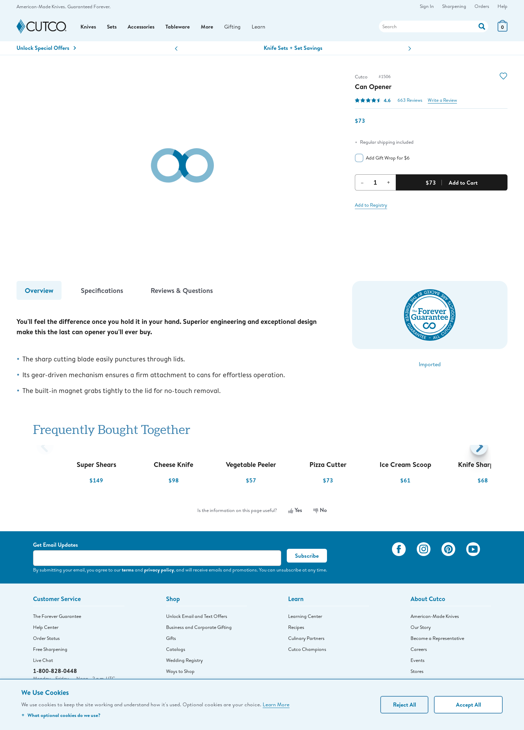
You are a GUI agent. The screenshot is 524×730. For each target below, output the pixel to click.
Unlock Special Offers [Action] (46, 50)
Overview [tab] (39, 292)
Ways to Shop (180, 674)
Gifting (235, 27)
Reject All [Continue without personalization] (404, 704)
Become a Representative (437, 641)
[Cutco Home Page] (41, 28)
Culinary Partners (306, 641)
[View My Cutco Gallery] (376, 561)
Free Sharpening (50, 652)
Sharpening (454, 6)
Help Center (45, 630)
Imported (430, 366)
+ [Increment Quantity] (388, 184)
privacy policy (159, 572)
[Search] (433, 27)
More (210, 28)
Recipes (296, 630)
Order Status (46, 641)
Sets (112, 28)
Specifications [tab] (102, 292)
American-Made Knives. (41, 6)
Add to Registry (371, 207)
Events (418, 663)
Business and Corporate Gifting (199, 630)
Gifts (171, 641)
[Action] (481, 27)
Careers (419, 652)
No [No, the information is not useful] (320, 512)
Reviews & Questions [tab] (182, 292)
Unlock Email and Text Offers (196, 618)
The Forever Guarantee (57, 618)
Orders (481, 6)
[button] (176, 51)
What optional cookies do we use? (60, 715)
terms (128, 572)
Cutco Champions (307, 652)
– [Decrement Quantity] (362, 184)
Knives (88, 28)
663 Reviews (409, 103)
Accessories (143, 28)
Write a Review (442, 103)
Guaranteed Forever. (88, 6)
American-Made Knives (435, 618)
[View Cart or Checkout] (502, 30)
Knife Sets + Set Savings (293, 50)
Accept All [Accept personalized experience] (468, 704)
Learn (262, 27)
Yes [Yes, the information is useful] (295, 512)
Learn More (276, 704)
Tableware (180, 28)
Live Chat (43, 663)
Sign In (427, 6)
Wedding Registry (184, 663)
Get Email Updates (55, 547)
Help (502, 6)
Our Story (421, 630)
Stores (417, 674)
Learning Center (305, 618)
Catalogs (175, 652)
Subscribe (307, 558)
